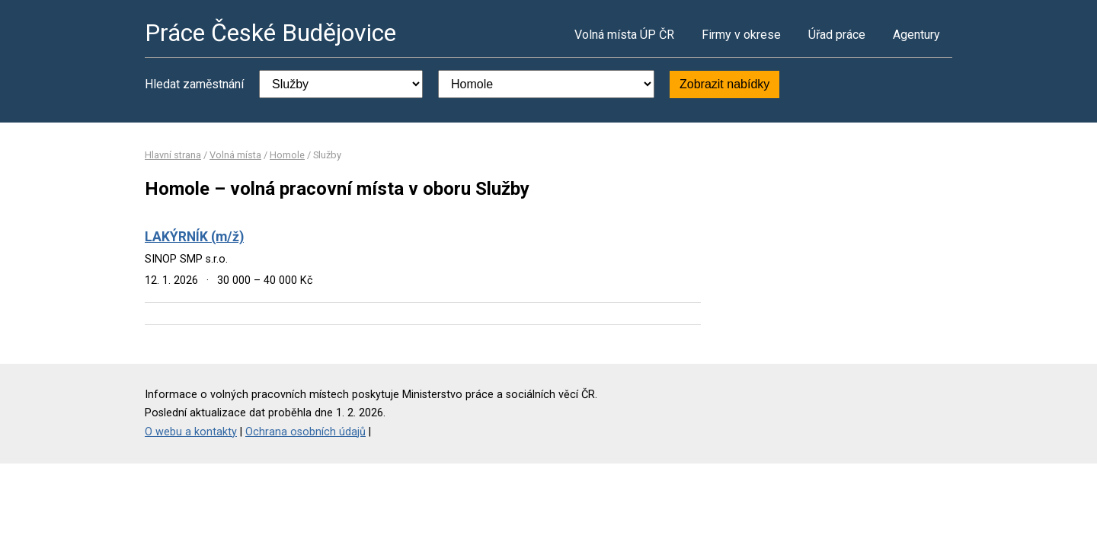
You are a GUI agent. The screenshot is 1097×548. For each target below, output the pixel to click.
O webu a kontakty (191, 431)
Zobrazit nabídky (724, 84)
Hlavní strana (173, 155)
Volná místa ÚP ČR (624, 34)
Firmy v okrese (741, 34)
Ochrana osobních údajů (305, 431)
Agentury (916, 34)
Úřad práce (836, 34)
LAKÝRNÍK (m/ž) (194, 236)
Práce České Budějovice (270, 32)
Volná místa (235, 155)
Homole (287, 155)
